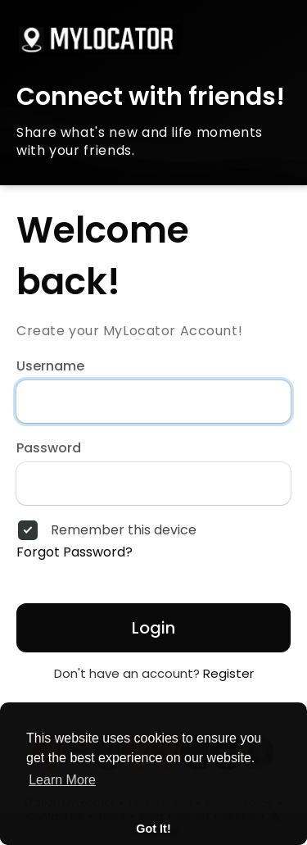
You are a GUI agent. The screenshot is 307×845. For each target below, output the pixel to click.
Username (50, 366)
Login (153, 627)
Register (228, 673)
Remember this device (123, 530)
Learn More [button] (62, 780)
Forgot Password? (74, 552)
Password (48, 448)
